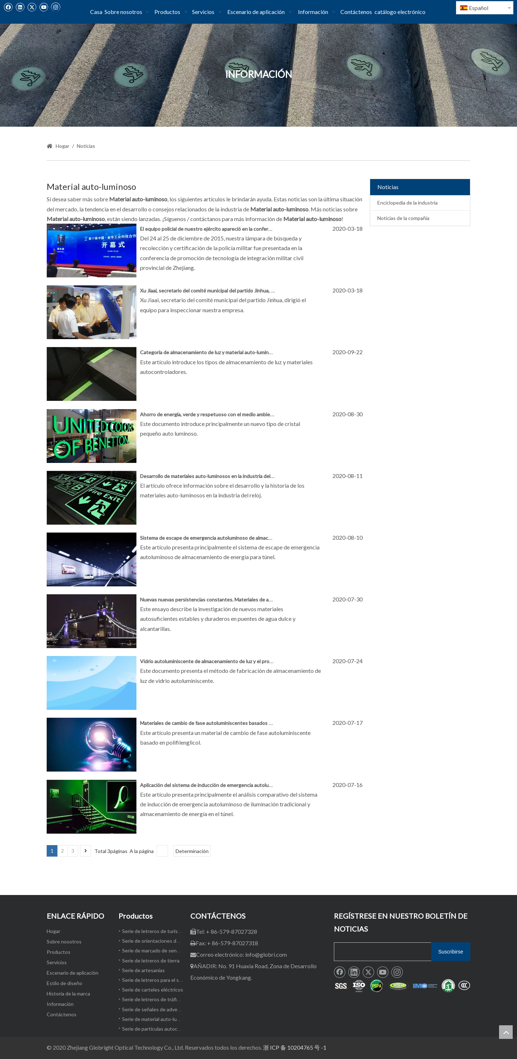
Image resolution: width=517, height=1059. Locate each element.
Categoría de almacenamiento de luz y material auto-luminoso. (209, 352)
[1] (402, 986)
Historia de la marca (68, 993)
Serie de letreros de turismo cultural (162, 931)
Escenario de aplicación (72, 973)
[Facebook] (8, 6)
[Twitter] (31, 6)
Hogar (53, 931)
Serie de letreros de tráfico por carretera (167, 999)
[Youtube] (43, 6)
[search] (381, 952)
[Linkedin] (19, 6)
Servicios (57, 962)
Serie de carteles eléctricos (152, 990)
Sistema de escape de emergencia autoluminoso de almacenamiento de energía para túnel (240, 538)
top (506, 1032)
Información (60, 1004)
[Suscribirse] (450, 951)
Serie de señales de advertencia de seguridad (172, 1009)
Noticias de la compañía (403, 218)
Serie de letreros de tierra (151, 960)
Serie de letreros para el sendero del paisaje (170, 980)
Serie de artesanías (143, 970)
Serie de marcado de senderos (156, 950)
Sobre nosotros (64, 941)
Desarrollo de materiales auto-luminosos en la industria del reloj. (211, 476)
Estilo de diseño (64, 983)
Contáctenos (61, 1014)
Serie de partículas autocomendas (160, 1029)
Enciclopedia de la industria (407, 203)
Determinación (192, 851)
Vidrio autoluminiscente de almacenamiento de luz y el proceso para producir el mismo (235, 661)
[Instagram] (55, 6)
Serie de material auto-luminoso (157, 1019)
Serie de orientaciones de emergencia (164, 941)
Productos (58, 952)
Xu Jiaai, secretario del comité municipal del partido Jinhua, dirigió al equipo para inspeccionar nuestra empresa (262, 290)
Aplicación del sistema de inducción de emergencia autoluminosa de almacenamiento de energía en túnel (256, 785)
